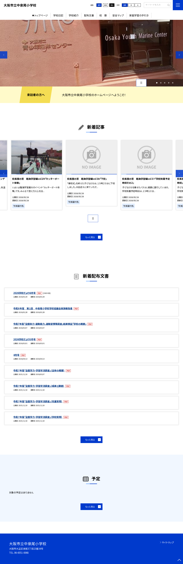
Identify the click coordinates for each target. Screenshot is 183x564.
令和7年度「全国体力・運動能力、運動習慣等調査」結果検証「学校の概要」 (50, 323)
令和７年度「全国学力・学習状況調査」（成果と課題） (39, 385)
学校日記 (58, 15)
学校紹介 (74, 15)
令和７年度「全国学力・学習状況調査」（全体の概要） (39, 370)
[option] (91, 53)
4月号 (16, 355)
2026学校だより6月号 (24, 293)
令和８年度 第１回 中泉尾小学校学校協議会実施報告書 (43, 308)
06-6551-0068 (21, 552)
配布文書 (89, 15)
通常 (99, 5)
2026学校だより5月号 (24, 339)
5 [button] (172, 83)
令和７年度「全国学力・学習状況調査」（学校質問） (38, 417)
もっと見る (90, 237)
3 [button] (164, 83)
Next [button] (179, 54)
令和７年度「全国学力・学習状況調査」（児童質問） (38, 401)
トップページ (41, 15)
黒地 (112, 5)
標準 (124, 5)
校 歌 (103, 15)
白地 (105, 5)
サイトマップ (168, 542)
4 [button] (168, 83)
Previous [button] (3, 54)
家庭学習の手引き (139, 15)
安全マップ (118, 15)
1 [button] (156, 83)
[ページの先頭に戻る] (179, 560)
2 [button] (160, 83)
